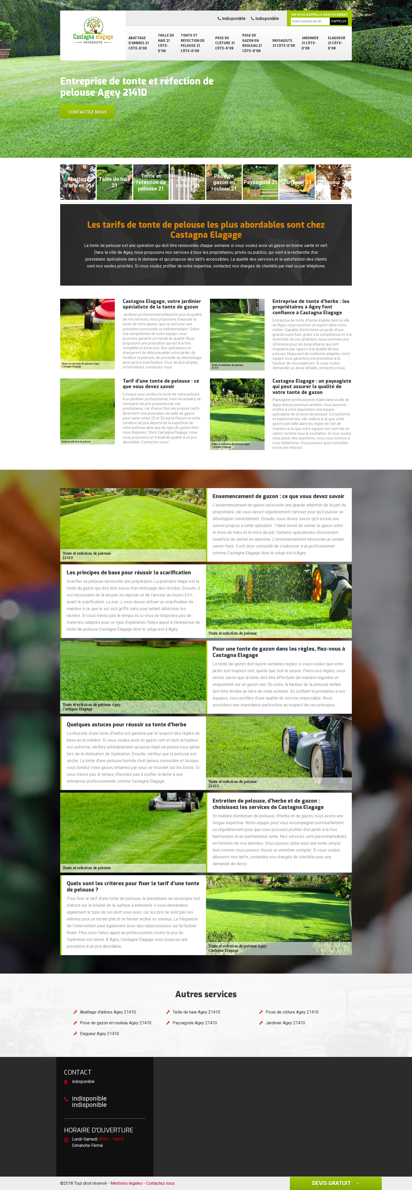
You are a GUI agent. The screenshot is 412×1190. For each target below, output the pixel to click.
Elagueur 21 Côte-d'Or (336, 43)
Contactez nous (160, 1183)
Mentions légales (126, 1183)
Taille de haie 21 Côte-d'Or (166, 43)
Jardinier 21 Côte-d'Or (310, 43)
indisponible (232, 18)
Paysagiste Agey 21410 (195, 1022)
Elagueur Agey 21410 (99, 1033)
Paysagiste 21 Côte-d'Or (283, 43)
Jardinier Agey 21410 (285, 1022)
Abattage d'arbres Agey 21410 (108, 1012)
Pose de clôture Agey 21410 (292, 1012)
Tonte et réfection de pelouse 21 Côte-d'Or (193, 43)
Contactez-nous (87, 112)
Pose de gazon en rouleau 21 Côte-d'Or (252, 43)
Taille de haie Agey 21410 (196, 1012)
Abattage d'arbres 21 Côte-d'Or (138, 43)
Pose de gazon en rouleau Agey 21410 (115, 1022)
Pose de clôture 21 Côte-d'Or (225, 43)
